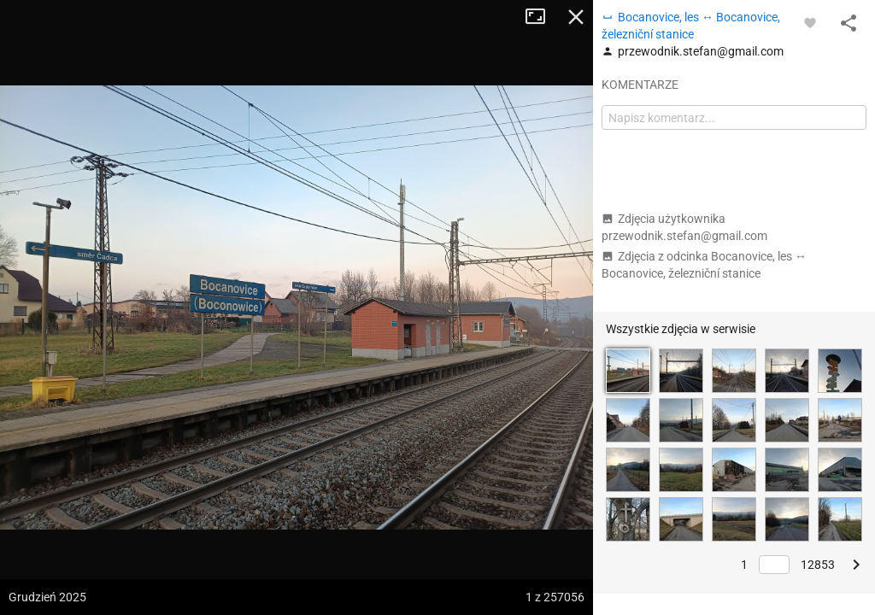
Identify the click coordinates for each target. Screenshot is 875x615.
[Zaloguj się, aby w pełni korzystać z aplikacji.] (810, 22)
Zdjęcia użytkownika (684, 227)
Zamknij (576, 17)
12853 (818, 564)
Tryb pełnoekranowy (542, 17)
